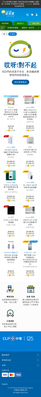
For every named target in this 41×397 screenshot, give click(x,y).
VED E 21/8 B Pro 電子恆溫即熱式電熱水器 (11, 187)
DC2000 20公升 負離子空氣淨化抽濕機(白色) (11, 152)
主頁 (4, 34)
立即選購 (29, 4)
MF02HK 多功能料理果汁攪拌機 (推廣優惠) (11, 257)
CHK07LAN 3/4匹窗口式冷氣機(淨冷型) (30, 222)
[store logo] (7, 14)
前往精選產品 (20, 82)
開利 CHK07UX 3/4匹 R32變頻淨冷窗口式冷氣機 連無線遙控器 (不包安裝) (30, 114)
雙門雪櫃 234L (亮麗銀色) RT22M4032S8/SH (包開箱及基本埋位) (30, 259)
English (5, 384)
